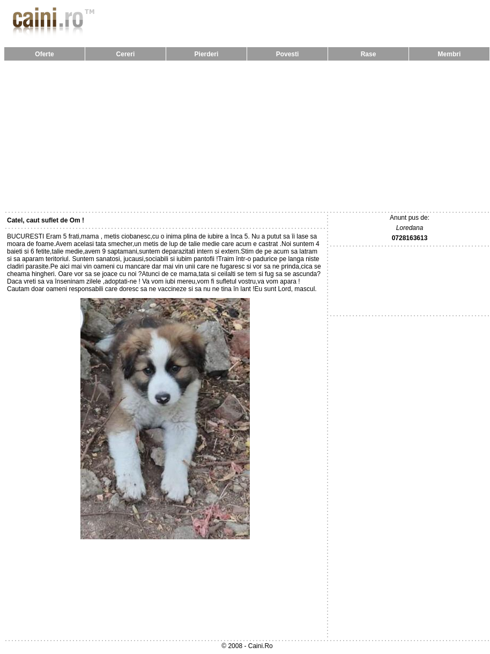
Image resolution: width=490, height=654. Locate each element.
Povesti (287, 54)
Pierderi (207, 54)
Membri (449, 54)
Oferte (44, 54)
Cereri (125, 54)
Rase (368, 54)
